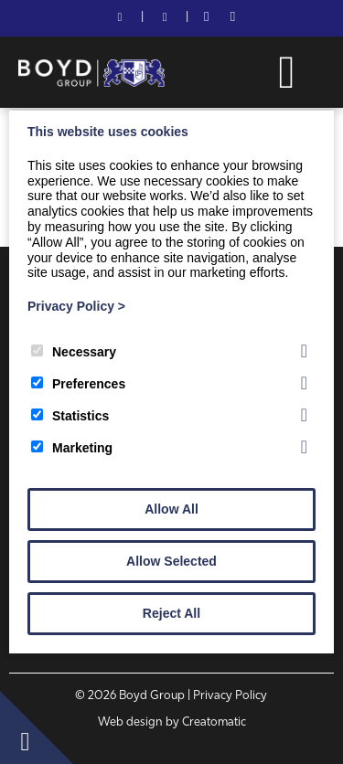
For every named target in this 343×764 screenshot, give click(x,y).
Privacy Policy (76, 306)
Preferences (78, 384)
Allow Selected (171, 561)
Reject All (171, 613)
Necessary (73, 352)
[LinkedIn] (232, 18)
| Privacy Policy (227, 696)
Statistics (70, 416)
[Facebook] (206, 18)
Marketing (72, 447)
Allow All (171, 509)
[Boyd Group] (91, 83)
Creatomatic (214, 722)
